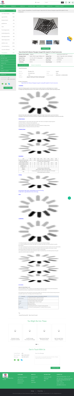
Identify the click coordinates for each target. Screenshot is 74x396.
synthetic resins (8, 43)
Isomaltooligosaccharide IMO (8, 33)
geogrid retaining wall (23, 315)
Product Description (36, 65)
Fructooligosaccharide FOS (8, 30)
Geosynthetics (8, 52)
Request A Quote (59, 6)
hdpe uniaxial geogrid (33, 315)
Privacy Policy (40, 391)
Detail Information (23, 65)
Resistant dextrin (8, 20)
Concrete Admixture (8, 49)
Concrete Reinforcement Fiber (8, 46)
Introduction (34, 377)
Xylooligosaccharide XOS (8, 36)
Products (13, 6)
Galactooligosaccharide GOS (8, 39)
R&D (45, 380)
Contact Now (45, 48)
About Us (22, 6)
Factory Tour (31, 6)
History (33, 378)
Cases (2, 68)
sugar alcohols (8, 17)
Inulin (8, 26)
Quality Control (40, 6)
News (2, 65)
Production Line (47, 377)
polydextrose (8, 23)
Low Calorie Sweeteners (8, 13)
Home (4, 6)
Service (32, 380)
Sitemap (32, 391)
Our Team (33, 382)
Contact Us (49, 6)
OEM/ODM (46, 378)
